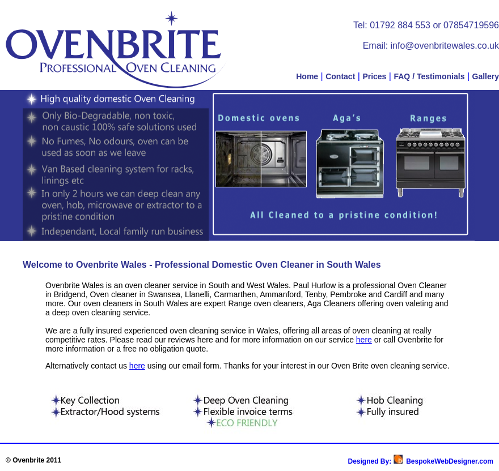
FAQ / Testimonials (429, 76)
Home (307, 76)
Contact (340, 76)
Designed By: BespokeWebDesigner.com (420, 461)
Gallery (485, 76)
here (364, 339)
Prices (374, 76)
